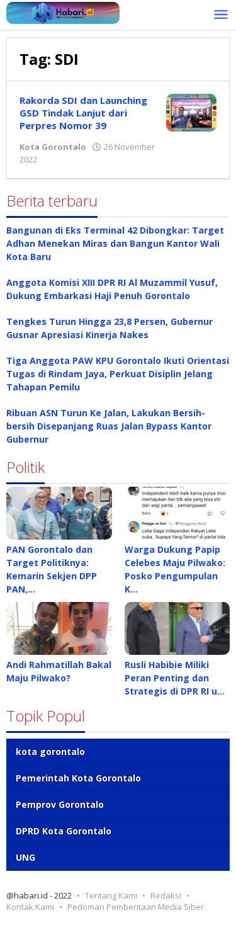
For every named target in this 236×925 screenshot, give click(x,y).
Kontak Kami (30, 906)
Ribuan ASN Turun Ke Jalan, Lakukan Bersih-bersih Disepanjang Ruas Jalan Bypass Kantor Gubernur (108, 426)
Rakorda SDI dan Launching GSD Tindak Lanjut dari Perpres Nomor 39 (83, 113)
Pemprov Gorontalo (60, 804)
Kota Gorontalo (53, 146)
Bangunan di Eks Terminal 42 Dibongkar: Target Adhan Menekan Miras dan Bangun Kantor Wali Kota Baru (115, 243)
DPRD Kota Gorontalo (63, 831)
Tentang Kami (111, 895)
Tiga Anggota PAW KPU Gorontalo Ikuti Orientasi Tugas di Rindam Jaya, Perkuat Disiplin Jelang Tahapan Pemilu (117, 374)
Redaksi (165, 895)
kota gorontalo (50, 752)
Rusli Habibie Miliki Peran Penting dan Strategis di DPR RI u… (175, 678)
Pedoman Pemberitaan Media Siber (135, 906)
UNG (25, 857)
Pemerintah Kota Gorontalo (78, 778)
